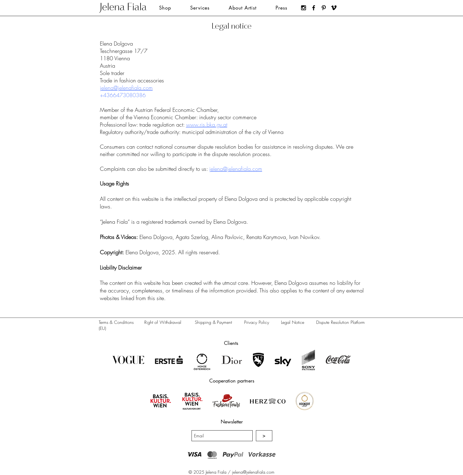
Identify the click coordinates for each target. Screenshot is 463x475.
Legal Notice (292, 322)
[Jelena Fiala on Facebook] (313, 7)
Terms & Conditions (116, 322)
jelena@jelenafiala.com (126, 87)
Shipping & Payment (213, 322)
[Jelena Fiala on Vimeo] (333, 7)
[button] (200, 8)
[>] (264, 435)
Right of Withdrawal (162, 322)
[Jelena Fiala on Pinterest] (323, 7)
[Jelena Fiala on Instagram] (303, 7)
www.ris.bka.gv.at (206, 124)
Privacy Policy (256, 322)
